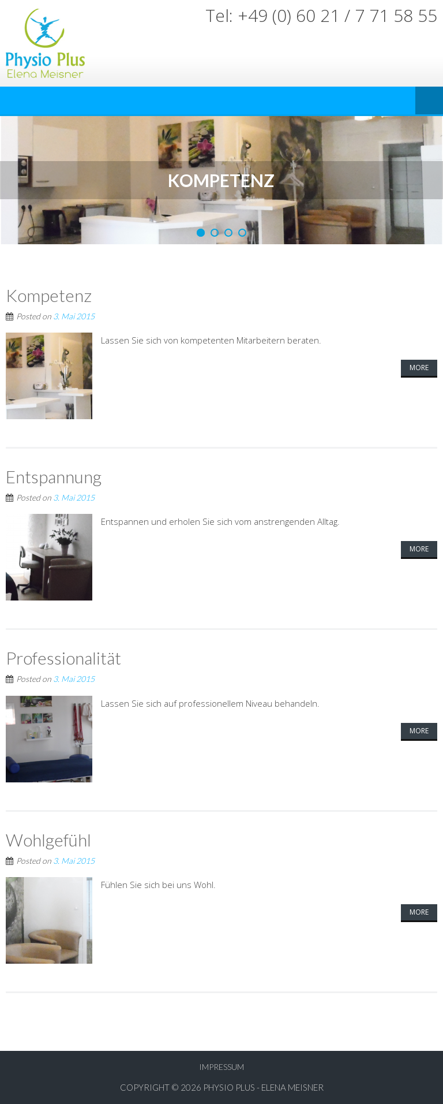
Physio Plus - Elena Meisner (263, 1087)
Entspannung (54, 476)
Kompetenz (49, 295)
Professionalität (63, 657)
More (419, 367)
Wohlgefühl (48, 839)
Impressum (221, 1067)
